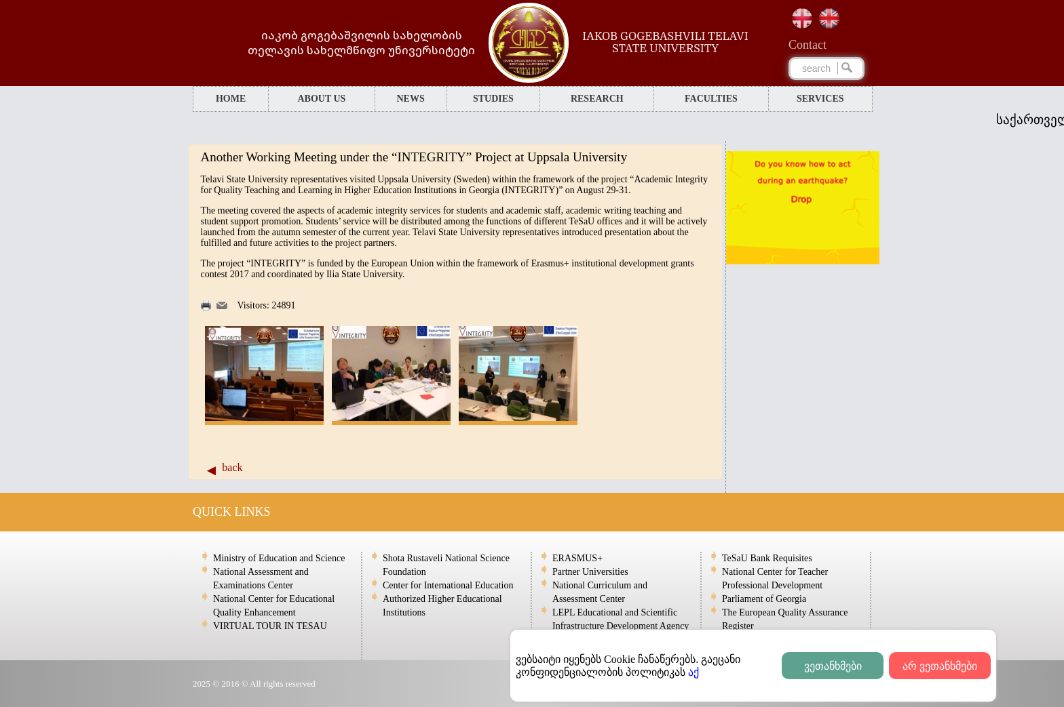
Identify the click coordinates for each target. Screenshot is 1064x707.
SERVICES (820, 99)
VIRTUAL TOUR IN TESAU (270, 626)
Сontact (807, 45)
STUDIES (493, 99)
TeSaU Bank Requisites (767, 558)
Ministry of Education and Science (279, 558)
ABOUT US (321, 99)
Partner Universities (590, 572)
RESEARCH (597, 99)
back (232, 467)
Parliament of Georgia (764, 599)
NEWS (410, 99)
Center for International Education (448, 585)
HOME (231, 99)
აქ (693, 672)
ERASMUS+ (577, 558)
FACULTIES (711, 99)
